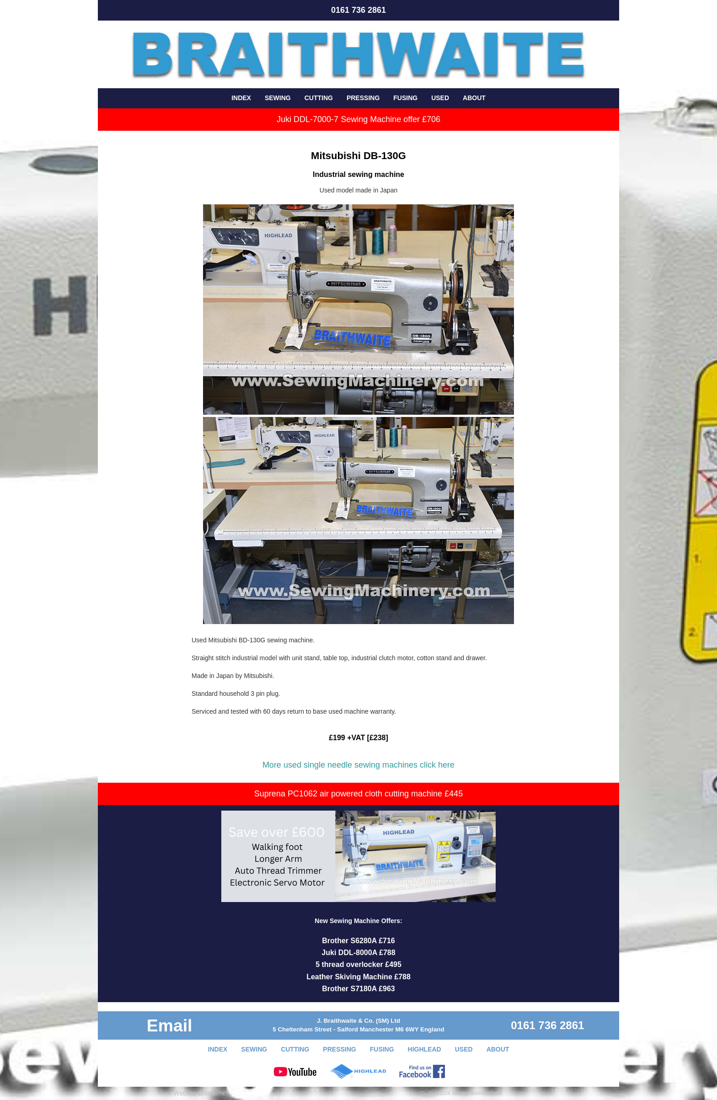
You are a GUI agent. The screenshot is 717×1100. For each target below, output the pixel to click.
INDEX (241, 97)
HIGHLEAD (424, 1049)
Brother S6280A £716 (358, 941)
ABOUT (474, 97)
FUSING (405, 97)
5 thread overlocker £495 (358, 964)
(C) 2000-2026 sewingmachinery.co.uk (461, 1093)
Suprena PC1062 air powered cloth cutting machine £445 (358, 793)
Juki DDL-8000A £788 (358, 952)
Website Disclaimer (201, 1093)
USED (440, 97)
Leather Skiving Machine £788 (358, 977)
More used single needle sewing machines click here (358, 764)
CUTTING (319, 97)
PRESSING (363, 97)
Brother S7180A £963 (358, 989)
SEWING (278, 97)
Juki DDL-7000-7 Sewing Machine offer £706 (358, 119)
